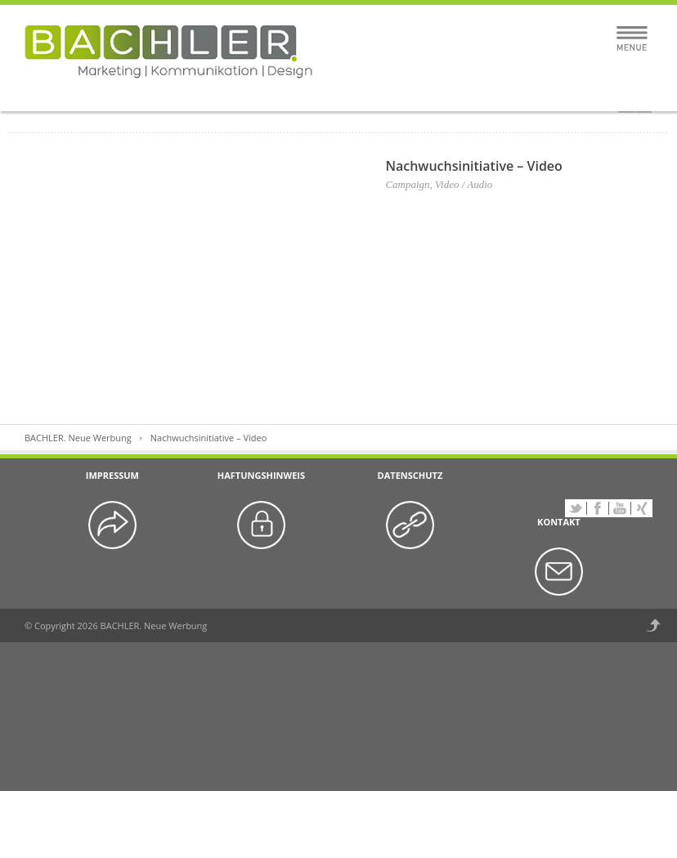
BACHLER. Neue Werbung (78, 437)
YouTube (619, 508)
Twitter (575, 508)
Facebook (597, 508)
